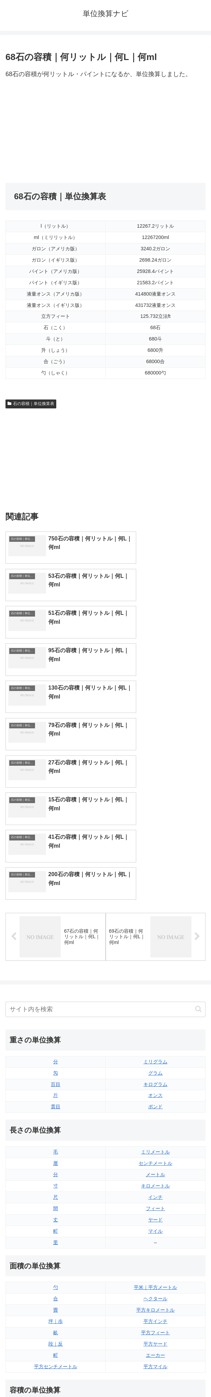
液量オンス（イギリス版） (155, 1227)
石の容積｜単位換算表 (31, 403)
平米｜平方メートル (155, 1103)
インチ (155, 1012)
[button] (198, 824)
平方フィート (155, 1148)
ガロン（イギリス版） (155, 1283)
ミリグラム (155, 877)
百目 (55, 899)
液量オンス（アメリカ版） (155, 1238)
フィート (155, 1023)
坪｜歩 (55, 1136)
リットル (55, 1295)
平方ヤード (155, 1159)
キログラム (155, 899)
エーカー (155, 1170)
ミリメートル (155, 967)
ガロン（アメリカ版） (155, 1295)
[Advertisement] (55, 131)
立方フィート (155, 1249)
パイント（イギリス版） (155, 1261)
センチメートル (155, 978)
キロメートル (155, 1001)
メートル (155, 990)
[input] (105, 824)
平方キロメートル (155, 1125)
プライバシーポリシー (157, 1375)
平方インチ (155, 1136)
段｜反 (55, 1159)
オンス (155, 911)
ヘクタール (155, 1114)
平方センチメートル (55, 1181)
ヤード (155, 1035)
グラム (155, 888)
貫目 (55, 922)
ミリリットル (55, 1283)
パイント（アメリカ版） (155, 1272)
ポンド (155, 922)
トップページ (54, 1375)
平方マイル (155, 1181)
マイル (155, 1046)
